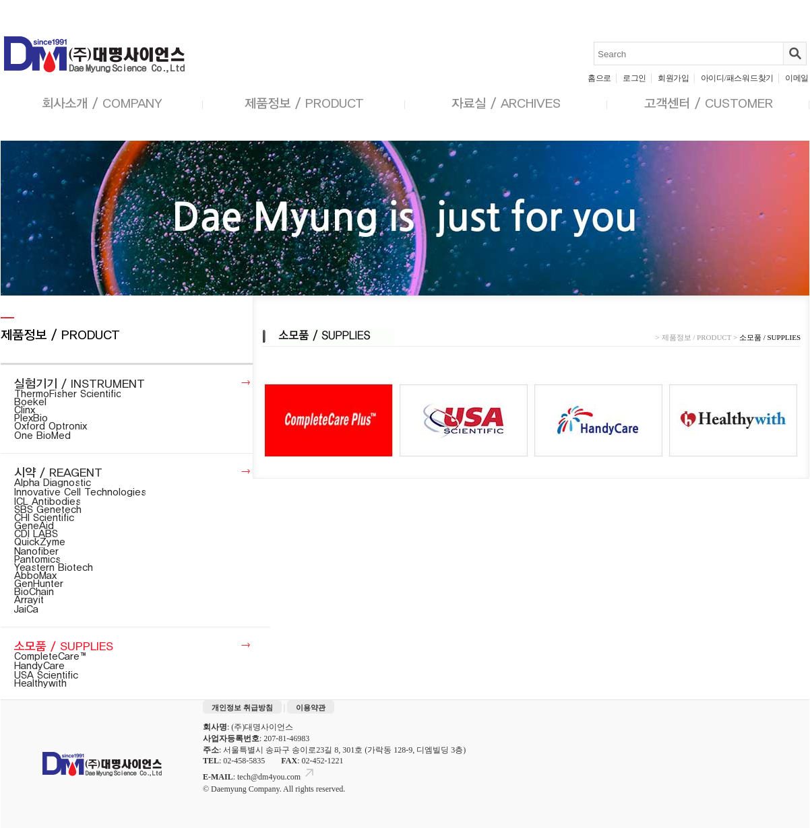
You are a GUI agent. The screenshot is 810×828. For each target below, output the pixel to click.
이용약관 (310, 707)
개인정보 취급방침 (242, 707)
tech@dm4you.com (276, 777)
